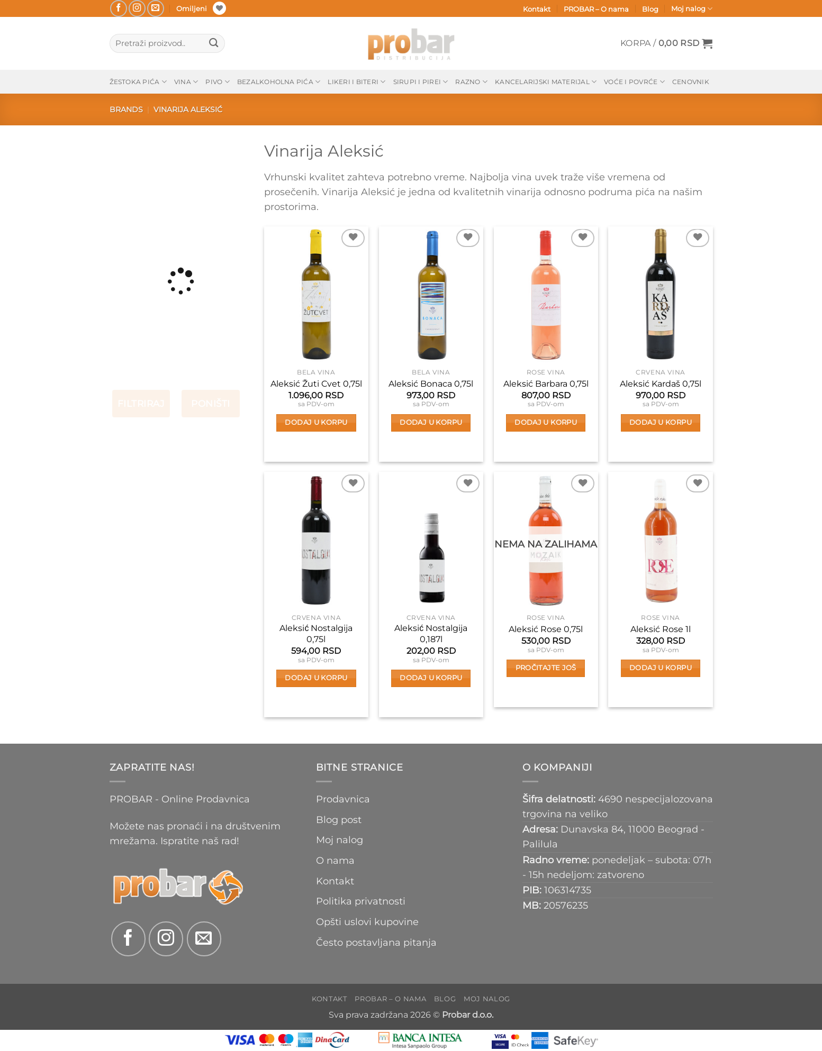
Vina (186, 82)
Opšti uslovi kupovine (367, 921)
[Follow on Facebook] (118, 8)
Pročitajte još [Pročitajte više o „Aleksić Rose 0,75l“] (546, 668)
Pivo (217, 82)
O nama (335, 860)
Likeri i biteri (356, 82)
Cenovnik (690, 82)
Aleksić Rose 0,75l (546, 629)
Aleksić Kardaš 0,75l (660, 384)
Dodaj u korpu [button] (316, 422)
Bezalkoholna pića (279, 82)
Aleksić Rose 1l (660, 629)
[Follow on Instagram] (137, 8)
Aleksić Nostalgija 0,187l (430, 633)
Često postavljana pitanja (376, 942)
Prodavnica (343, 799)
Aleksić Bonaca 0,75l (431, 384)
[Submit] (214, 43)
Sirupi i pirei (420, 82)
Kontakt (536, 9)
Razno (471, 82)
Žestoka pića (138, 82)
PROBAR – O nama (596, 9)
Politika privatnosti (360, 901)
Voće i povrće (634, 82)
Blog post (339, 819)
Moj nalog (691, 9)
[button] (666, 43)
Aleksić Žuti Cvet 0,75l (316, 384)
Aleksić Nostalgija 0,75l (316, 633)
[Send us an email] (155, 8)
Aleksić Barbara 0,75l (546, 384)
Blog (650, 9)
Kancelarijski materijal (546, 82)
